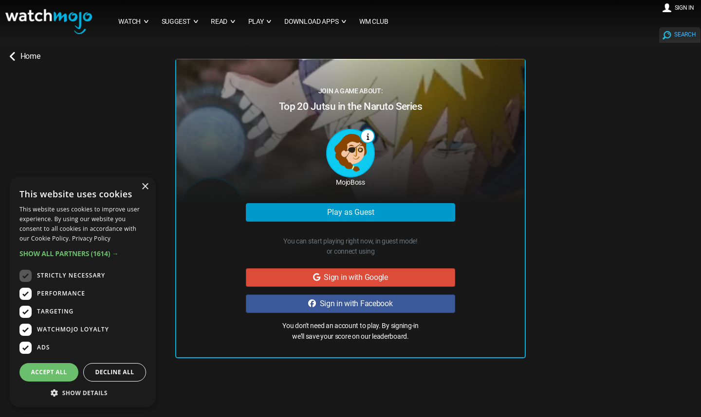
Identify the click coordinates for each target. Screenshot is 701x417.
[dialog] (83, 291)
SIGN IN (684, 7)
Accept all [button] (49, 372)
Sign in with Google (350, 277)
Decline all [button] (114, 372)
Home (24, 56)
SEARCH (685, 34)
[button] (82, 253)
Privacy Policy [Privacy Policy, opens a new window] (91, 238)
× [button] (144, 187)
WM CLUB (373, 21)
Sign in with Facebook (350, 303)
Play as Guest (350, 212)
